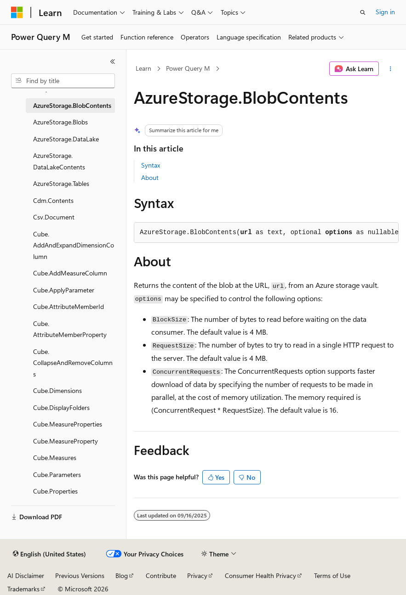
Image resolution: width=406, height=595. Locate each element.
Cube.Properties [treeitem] (55, 491)
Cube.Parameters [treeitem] (57, 474)
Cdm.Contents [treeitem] (53, 200)
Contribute (161, 575)
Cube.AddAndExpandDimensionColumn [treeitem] (73, 245)
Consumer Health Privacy (260, 575)
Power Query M (188, 68)
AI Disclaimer (25, 575)
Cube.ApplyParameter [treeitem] (63, 290)
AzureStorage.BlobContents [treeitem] (72, 105)
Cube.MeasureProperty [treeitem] (65, 441)
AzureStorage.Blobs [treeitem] (60, 122)
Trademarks (23, 588)
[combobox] (63, 80)
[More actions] (391, 69)
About (150, 177)
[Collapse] (112, 61)
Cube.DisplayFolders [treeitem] (61, 407)
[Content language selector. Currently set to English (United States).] (49, 554)
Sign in (385, 11)
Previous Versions (79, 575)
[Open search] (363, 12)
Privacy (197, 575)
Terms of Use (332, 575)
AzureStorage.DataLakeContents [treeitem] (59, 161)
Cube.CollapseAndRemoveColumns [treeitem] (73, 362)
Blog (121, 575)
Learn (143, 68)
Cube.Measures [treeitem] (54, 457)
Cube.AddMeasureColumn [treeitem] (70, 273)
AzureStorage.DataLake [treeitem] (66, 139)
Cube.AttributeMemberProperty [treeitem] (70, 329)
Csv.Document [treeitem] (53, 217)
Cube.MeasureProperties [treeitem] (67, 424)
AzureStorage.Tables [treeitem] (61, 183)
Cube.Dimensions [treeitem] (57, 390)
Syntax (150, 165)
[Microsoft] (17, 12)
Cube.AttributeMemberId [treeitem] (68, 306)
